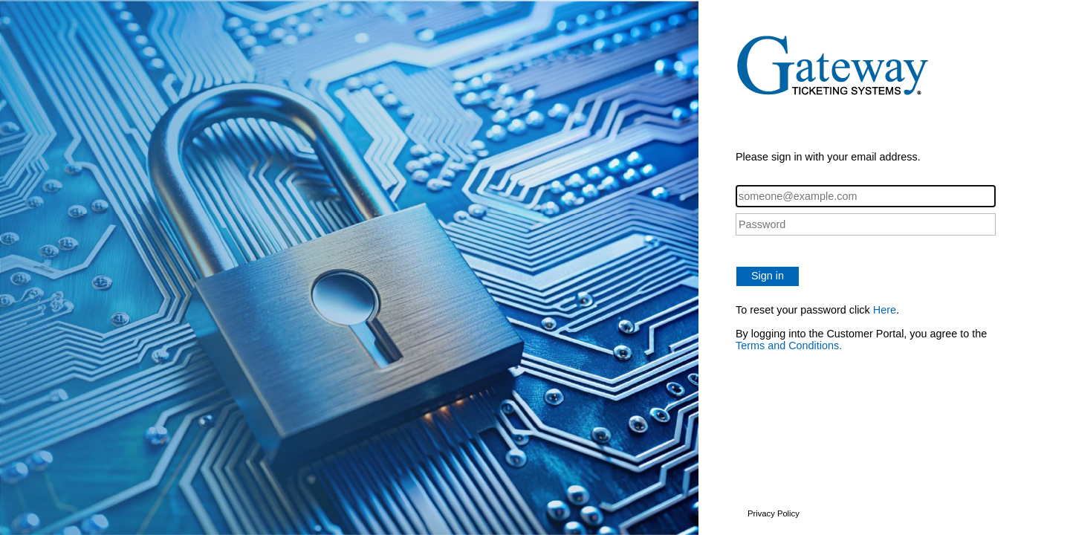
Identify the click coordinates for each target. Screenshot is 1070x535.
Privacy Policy (774, 513)
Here (884, 310)
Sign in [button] (767, 276)
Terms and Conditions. (789, 345)
